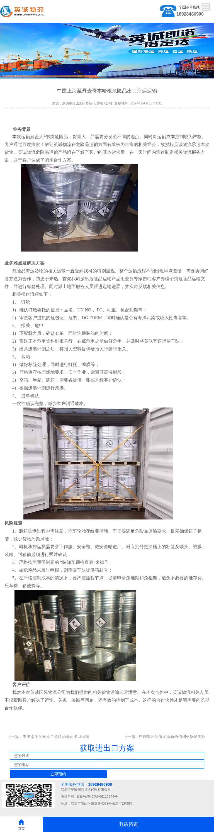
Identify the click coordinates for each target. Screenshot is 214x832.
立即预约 (58, 774)
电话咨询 (128, 824)
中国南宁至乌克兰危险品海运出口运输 (56, 736)
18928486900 (100, 784)
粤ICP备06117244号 (102, 797)
